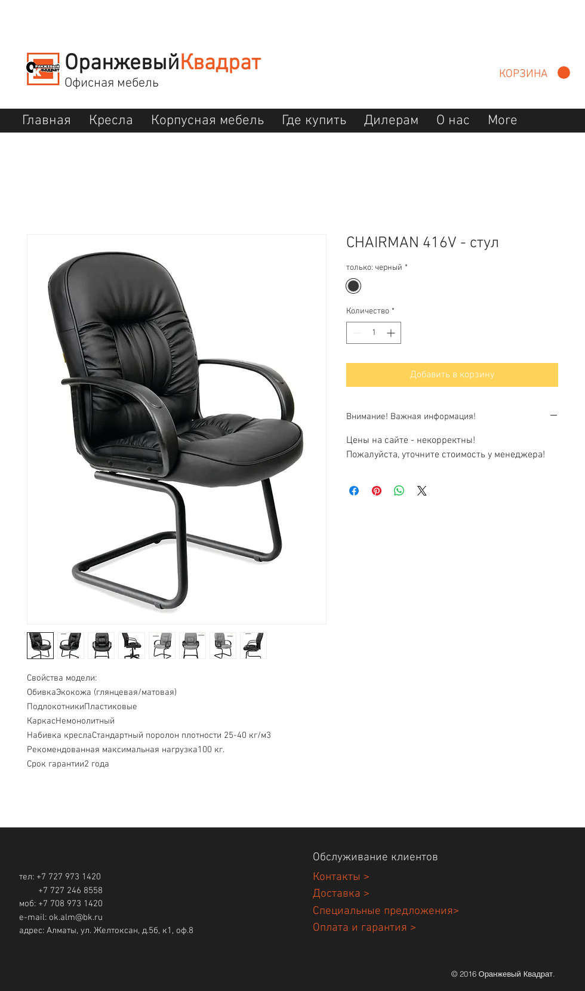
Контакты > (341, 877)
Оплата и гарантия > (364, 928)
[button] (534, 72)
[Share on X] (422, 491)
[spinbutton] (373, 332)
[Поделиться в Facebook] (354, 491)
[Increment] (391, 332)
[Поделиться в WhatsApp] (399, 491)
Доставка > (341, 894)
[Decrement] (355, 332)
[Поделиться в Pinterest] (377, 491)
